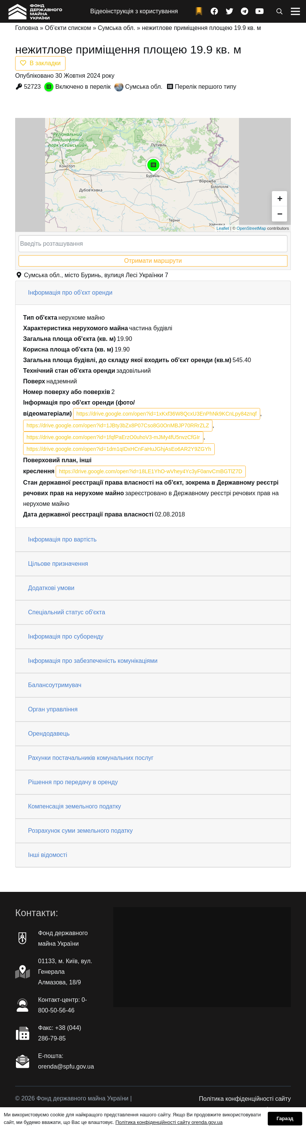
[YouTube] (259, 11)
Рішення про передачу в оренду (73, 782)
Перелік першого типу (205, 86)
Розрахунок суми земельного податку (80, 830)
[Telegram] (244, 11)
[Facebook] (214, 11)
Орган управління (53, 709)
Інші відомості (47, 855)
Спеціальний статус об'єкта (66, 612)
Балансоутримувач (54, 685)
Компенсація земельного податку (74, 806)
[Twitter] (229, 11)
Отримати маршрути (153, 260)
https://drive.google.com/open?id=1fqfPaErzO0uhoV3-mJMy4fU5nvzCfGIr (113, 437)
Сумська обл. (116, 28)
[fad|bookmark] (201, 11)
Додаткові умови (51, 588)
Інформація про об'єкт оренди (70, 292)
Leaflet (223, 228)
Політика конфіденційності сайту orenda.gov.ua (169, 1122)
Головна (26, 28)
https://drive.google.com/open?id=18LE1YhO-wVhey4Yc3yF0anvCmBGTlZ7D (150, 471)
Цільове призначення (58, 563)
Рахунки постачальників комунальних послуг (90, 758)
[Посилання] (34, 11)
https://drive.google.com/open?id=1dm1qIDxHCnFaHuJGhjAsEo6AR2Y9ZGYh (119, 449)
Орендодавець (49, 733)
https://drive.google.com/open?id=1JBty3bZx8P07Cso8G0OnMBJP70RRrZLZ (118, 425)
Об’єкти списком (68, 28)
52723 (32, 86)
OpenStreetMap (251, 228)
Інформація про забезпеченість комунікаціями (93, 661)
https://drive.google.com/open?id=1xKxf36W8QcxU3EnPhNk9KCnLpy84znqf (166, 414)
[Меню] (295, 11)
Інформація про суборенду (65, 636)
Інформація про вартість (62, 539)
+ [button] (280, 198)
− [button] (280, 214)
